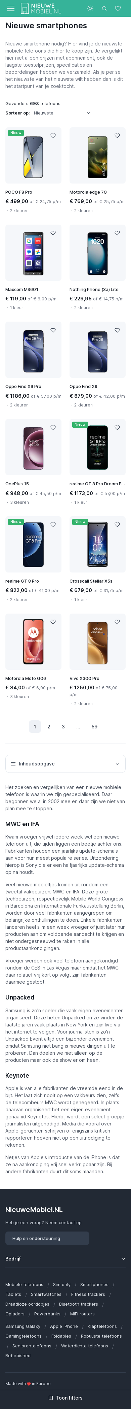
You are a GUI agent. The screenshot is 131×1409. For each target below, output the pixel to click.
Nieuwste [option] (43, 113)
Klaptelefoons (102, 1326)
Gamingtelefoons (23, 1336)
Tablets (13, 1294)
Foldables (61, 1336)
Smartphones (94, 1284)
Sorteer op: (17, 113)
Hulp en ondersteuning (36, 1238)
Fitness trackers (88, 1294)
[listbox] (64, 113)
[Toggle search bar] (104, 8)
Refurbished (18, 1355)
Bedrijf (13, 1258)
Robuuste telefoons (101, 1336)
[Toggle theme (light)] (90, 8)
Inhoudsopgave (65, 764)
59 (94, 726)
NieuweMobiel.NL (34, 1209)
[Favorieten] (119, 8)
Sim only (62, 1284)
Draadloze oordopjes (27, 1304)
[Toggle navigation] (10, 8)
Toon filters (65, 1398)
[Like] (53, 136)
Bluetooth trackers (78, 1304)
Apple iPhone (64, 1326)
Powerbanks (47, 1313)
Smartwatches (46, 1294)
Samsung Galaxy (22, 1326)
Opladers (15, 1313)
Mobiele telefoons (24, 1284)
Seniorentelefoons (31, 1345)
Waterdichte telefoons (84, 1345)
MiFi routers (82, 1313)
